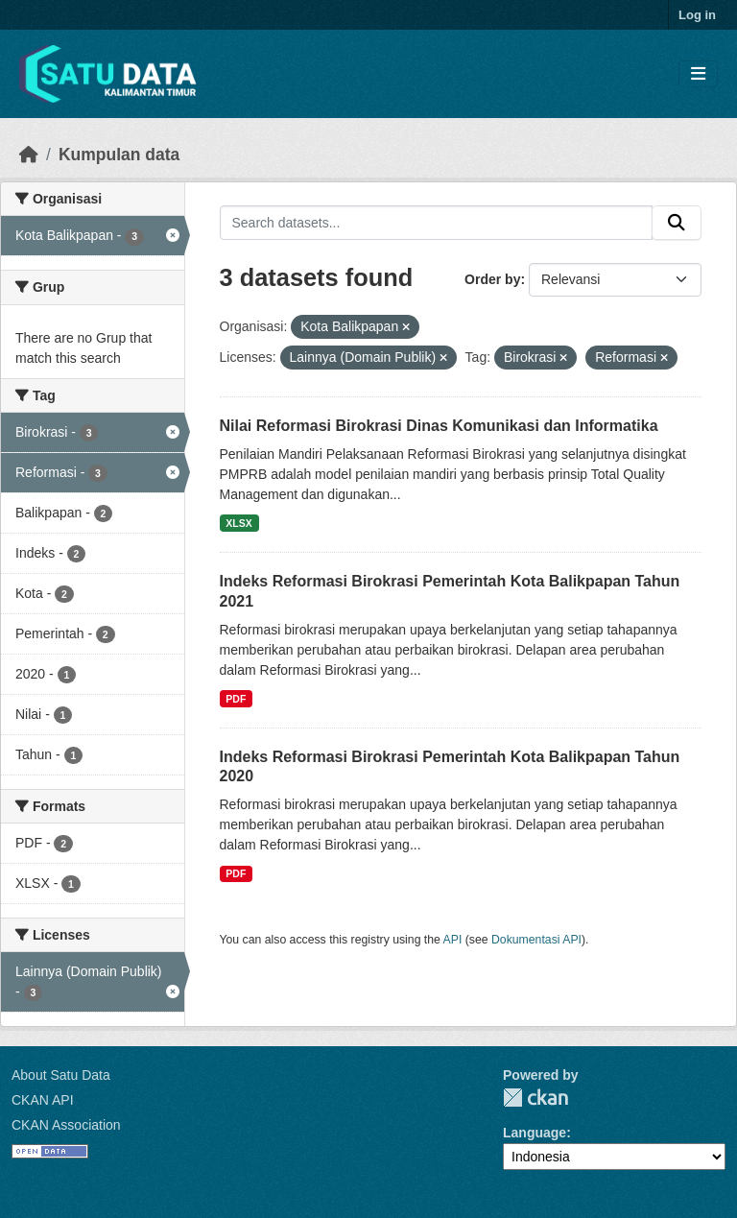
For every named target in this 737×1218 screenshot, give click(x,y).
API (453, 939)
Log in (697, 15)
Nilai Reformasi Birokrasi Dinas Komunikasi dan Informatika (439, 426)
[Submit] (676, 222)
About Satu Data (61, 1075)
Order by (492, 279)
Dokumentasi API (536, 939)
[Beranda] (28, 154)
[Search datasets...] (437, 222)
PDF (236, 699)
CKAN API (43, 1100)
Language (534, 1132)
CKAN (535, 1097)
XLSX (238, 523)
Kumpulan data (119, 154)
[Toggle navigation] (698, 74)
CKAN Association (66, 1125)
